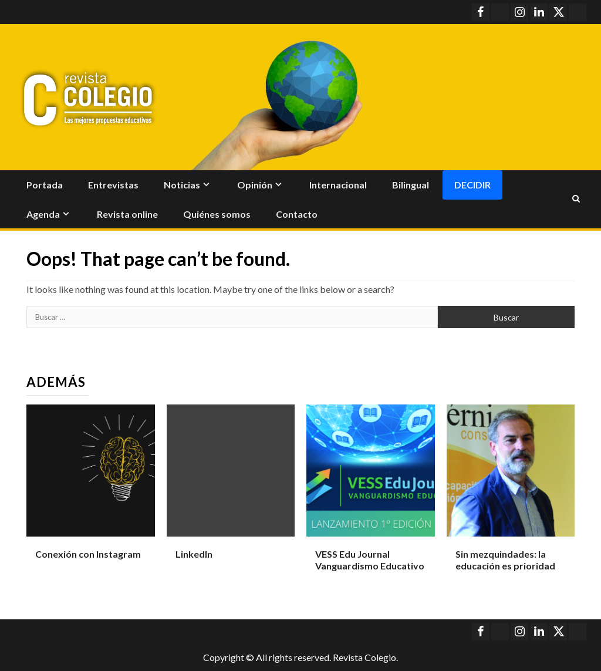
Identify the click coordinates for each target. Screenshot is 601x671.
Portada (44, 184)
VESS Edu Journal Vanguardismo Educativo (369, 560)
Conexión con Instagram (88, 553)
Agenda (43, 214)
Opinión (254, 184)
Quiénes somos (217, 214)
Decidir (472, 184)
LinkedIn (193, 553)
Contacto (297, 214)
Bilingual (410, 184)
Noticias (182, 184)
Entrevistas (113, 184)
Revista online (127, 214)
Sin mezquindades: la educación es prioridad (505, 560)
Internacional (338, 184)
